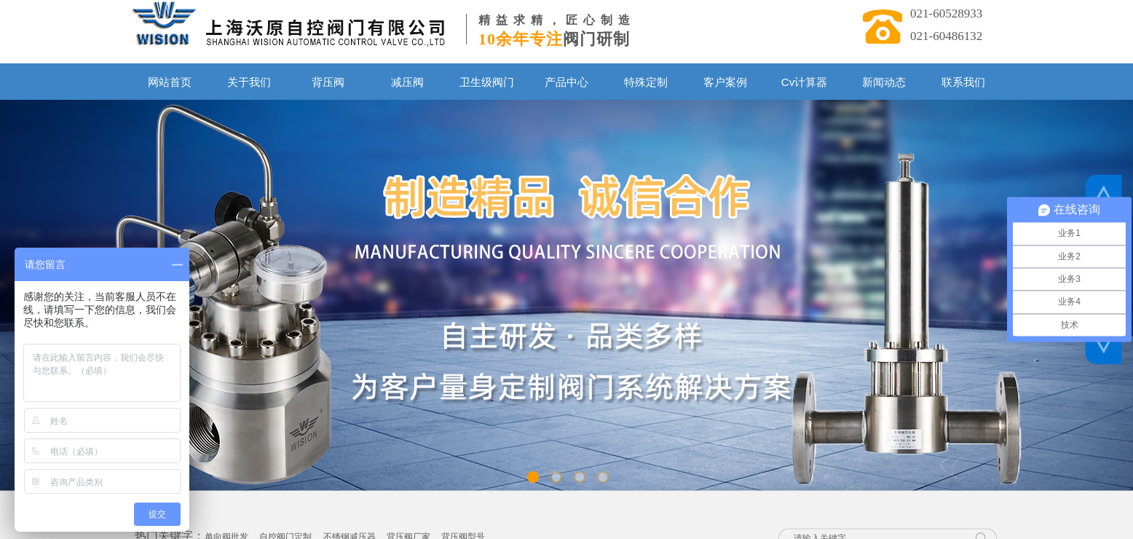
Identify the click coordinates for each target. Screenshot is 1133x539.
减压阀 (407, 82)
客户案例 (725, 82)
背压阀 (328, 82)
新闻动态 (884, 82)
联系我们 (963, 82)
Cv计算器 (804, 82)
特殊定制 (646, 82)
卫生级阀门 (486, 82)
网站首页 (170, 82)
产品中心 (566, 82)
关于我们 (249, 82)
